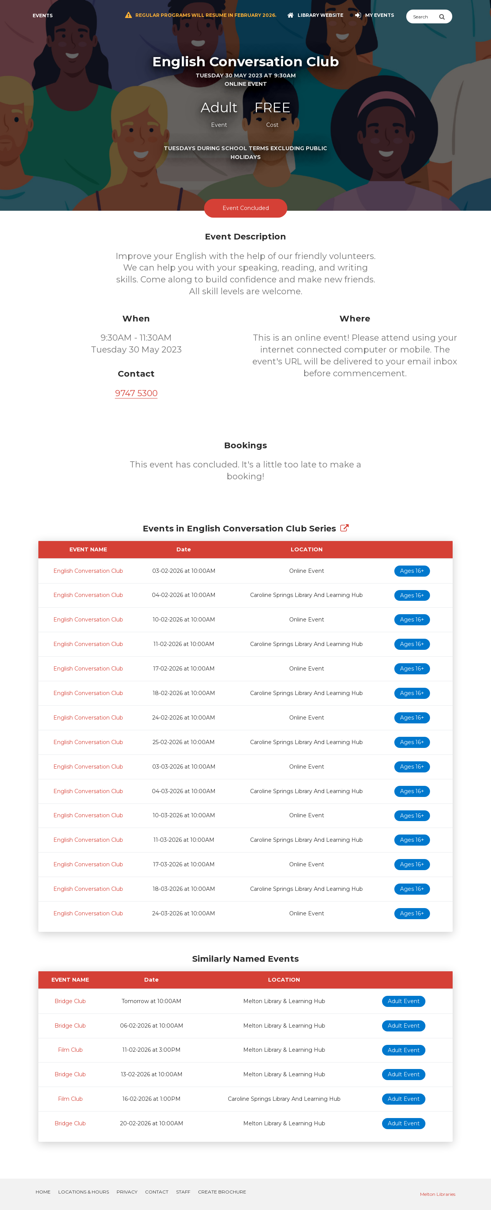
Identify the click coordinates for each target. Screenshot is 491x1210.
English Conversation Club (88, 570)
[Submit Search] (445, 16)
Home (43, 1192)
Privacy (127, 1192)
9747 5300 (136, 393)
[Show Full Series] (344, 528)
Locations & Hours (83, 1192)
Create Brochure (222, 1192)
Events (43, 15)
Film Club (70, 1049)
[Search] (422, 16)
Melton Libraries (437, 1194)
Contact (156, 1192)
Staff (183, 1192)
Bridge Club (70, 1001)
